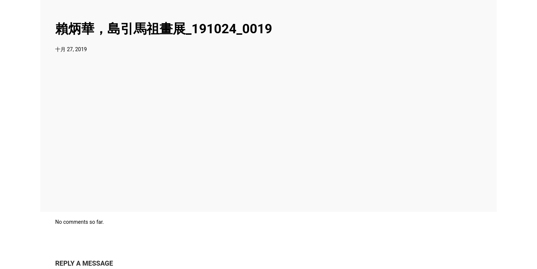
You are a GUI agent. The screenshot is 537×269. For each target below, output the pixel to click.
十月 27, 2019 (71, 49)
